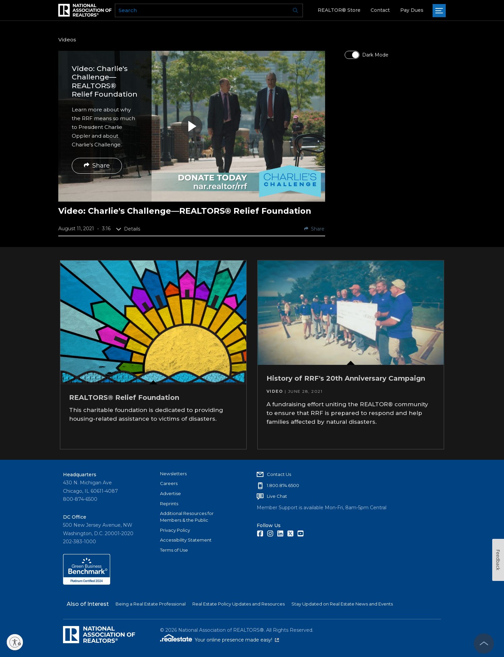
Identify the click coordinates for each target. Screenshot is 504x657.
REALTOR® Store (339, 10)
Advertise (170, 492)
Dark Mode (375, 55)
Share (97, 165)
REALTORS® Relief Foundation (125, 396)
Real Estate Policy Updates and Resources (238, 603)
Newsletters (173, 472)
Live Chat (277, 495)
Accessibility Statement (186, 539)
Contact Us (279, 473)
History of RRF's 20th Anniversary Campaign (346, 377)
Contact (380, 10)
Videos (67, 39)
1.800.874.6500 (283, 484)
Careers (169, 482)
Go (295, 10)
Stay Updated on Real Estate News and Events (342, 603)
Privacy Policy (175, 529)
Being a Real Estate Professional (151, 603)
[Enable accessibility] (15, 642)
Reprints (169, 502)
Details (128, 229)
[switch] (352, 55)
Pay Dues (411, 10)
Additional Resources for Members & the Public (187, 516)
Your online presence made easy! (237, 639)
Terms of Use (174, 549)
